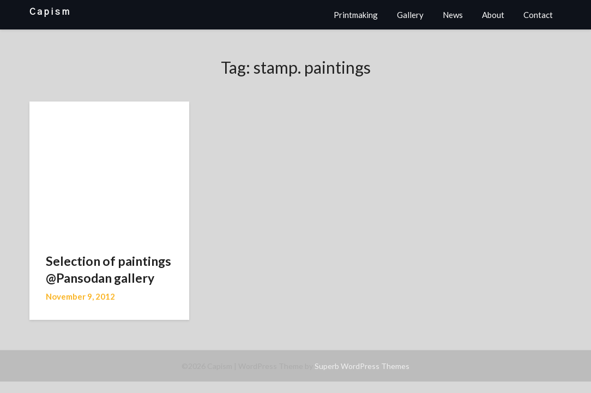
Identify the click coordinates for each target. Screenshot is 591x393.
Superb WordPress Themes (362, 366)
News (453, 15)
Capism (50, 11)
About (493, 15)
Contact (538, 15)
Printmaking (356, 15)
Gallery (410, 15)
